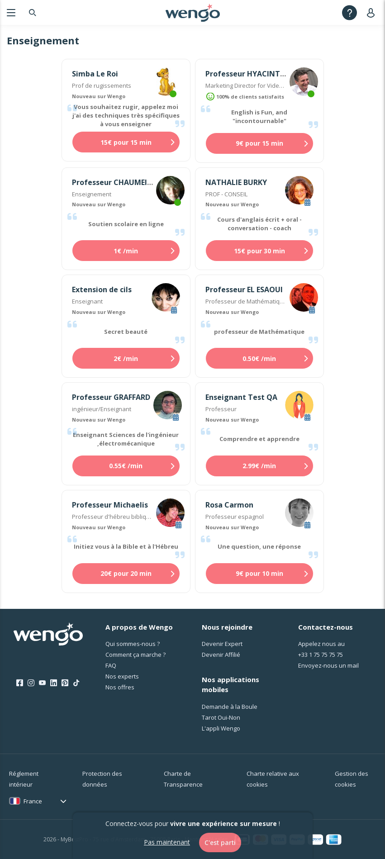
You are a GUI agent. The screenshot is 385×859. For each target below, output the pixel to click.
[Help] (349, 12)
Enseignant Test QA (241, 397)
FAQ (110, 665)
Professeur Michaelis (110, 505)
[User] (372, 12)
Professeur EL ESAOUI (244, 289)
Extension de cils (102, 289)
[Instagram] (31, 683)
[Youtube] (42, 683)
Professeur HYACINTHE (247, 74)
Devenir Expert (222, 644)
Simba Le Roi (95, 74)
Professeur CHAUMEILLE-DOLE (126, 182)
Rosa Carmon (229, 505)
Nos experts (122, 676)
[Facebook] (19, 683)
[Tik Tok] (76, 683)
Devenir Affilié (221, 654)
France (33, 801)
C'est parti (220, 842)
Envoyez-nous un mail (328, 665)
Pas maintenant (167, 842)
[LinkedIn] (53, 683)
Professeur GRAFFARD (111, 397)
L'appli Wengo (221, 728)
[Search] (32, 12)
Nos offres (119, 687)
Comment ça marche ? (135, 654)
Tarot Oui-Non (221, 717)
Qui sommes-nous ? (132, 644)
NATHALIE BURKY (236, 182)
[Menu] (11, 12)
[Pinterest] (65, 683)
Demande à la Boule (229, 706)
